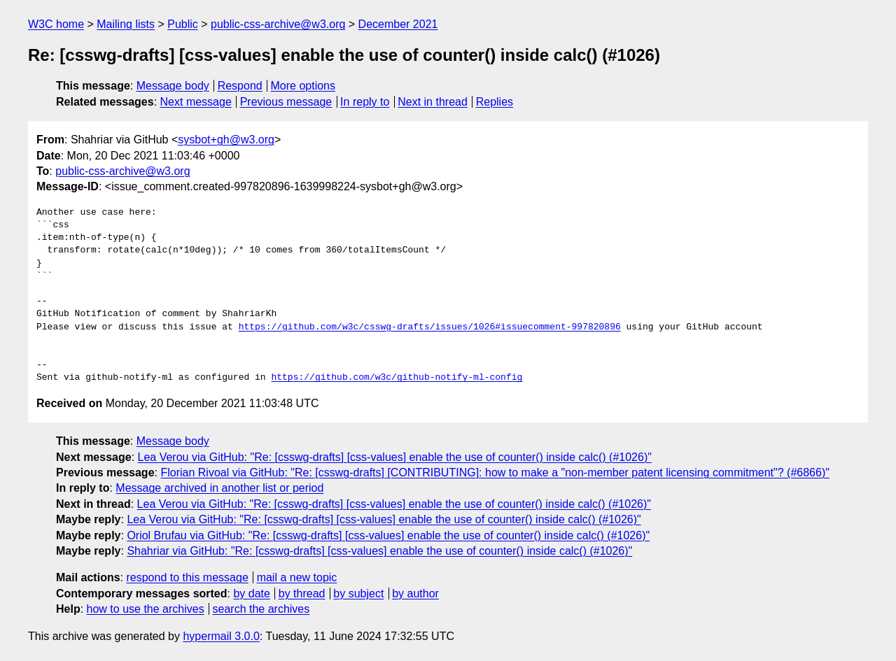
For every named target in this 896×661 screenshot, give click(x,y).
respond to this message (187, 577)
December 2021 (398, 24)
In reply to (364, 102)
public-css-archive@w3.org (278, 24)
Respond (240, 86)
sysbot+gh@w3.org (226, 139)
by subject (358, 593)
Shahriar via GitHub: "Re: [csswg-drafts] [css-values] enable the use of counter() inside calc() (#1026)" (379, 551)
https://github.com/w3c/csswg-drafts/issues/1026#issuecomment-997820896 (430, 327)
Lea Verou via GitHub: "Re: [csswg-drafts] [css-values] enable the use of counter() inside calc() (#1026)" (395, 457)
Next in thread (433, 102)
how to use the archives (145, 609)
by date (251, 593)
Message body (172, 86)
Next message (196, 102)
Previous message (286, 102)
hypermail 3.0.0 (221, 636)
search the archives (261, 609)
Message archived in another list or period (219, 488)
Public (182, 24)
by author (415, 593)
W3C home (56, 24)
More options (303, 86)
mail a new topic (297, 577)
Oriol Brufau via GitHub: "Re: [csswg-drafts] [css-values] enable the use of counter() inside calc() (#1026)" (388, 535)
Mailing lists (126, 24)
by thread (302, 593)
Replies (494, 102)
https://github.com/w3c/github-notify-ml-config (396, 377)
